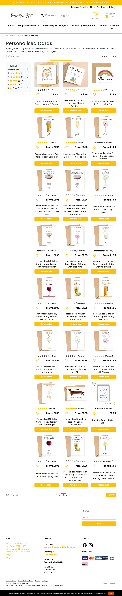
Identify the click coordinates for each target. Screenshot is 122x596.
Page (58, 495)
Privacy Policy (11, 581)
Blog (113, 7)
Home (11, 25)
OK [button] (111, 593)
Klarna (37, 581)
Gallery (103, 25)
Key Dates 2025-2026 (16, 546)
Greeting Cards (15, 36)
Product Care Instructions (18, 551)
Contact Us (102, 7)
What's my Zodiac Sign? (17, 543)
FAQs (8, 554)
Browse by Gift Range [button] (54, 25)
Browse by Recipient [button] (83, 25)
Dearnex (113, 583)
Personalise (47, 110)
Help (92, 7)
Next (111, 495)
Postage (45, 581)
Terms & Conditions (25, 581)
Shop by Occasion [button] (28, 25)
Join (99, 523)
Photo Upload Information (18, 549)
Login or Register (79, 7)
